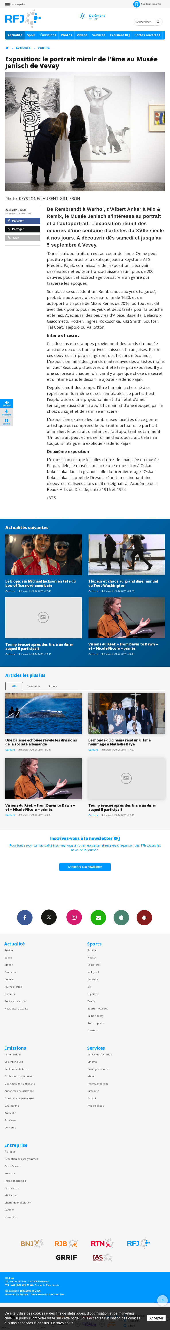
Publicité (10, 1173)
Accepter (156, 1318)
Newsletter (11, 1217)
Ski (89, 986)
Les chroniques (14, 1061)
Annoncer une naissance (19, 1090)
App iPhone (121, 917)
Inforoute (93, 1090)
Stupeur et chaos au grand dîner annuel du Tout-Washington (123, 583)
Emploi (92, 1098)
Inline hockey (95, 1015)
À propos (10, 1151)
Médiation (11, 1195)
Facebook (25, 917)
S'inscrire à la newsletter (85, 866)
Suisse (8, 957)
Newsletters (98, 917)
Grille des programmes (18, 1076)
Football (92, 950)
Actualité (15, 35)
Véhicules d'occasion (100, 1054)
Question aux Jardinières (19, 1098)
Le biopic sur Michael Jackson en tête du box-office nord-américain (40, 583)
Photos (66, 35)
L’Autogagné (12, 1105)
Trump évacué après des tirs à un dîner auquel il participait (39, 646)
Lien (13, 237)
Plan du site (52, 1285)
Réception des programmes (21, 1158)
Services (98, 35)
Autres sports (95, 1023)
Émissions (48, 35)
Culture (44, 48)
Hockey (92, 957)
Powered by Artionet (17, 1294)
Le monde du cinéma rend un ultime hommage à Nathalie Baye (119, 742)
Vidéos (82, 35)
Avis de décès (96, 1105)
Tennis (91, 1001)
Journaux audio (14, 986)
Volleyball (93, 972)
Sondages (10, 1120)
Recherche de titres (16, 1069)
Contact (9, 1209)
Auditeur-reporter (147, 4)
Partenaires (11, 1188)
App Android (144, 917)
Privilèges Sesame (98, 1069)
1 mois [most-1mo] (53, 686)
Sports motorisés (98, 1008)
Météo (91, 1076)
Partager (16, 220)
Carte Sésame (13, 1166)
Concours (10, 1127)
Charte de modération (18, 1202)
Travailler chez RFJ (15, 1180)
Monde (9, 964)
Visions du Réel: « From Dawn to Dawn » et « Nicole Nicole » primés (123, 646)
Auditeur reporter (15, 1001)
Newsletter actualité (16, 1008)
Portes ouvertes (147, 35)
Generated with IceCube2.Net (47, 1294)
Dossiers (10, 993)
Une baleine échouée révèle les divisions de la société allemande (41, 742)
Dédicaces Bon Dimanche (20, 1083)
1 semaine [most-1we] (33, 686)
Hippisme (93, 993)
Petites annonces (98, 1083)
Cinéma (92, 1061)
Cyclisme (93, 979)
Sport (31, 35)
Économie (11, 972)
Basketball (94, 964)
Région (9, 950)
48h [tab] (14, 686)
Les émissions (13, 1054)
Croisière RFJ (120, 35)
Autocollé (10, 1112)
